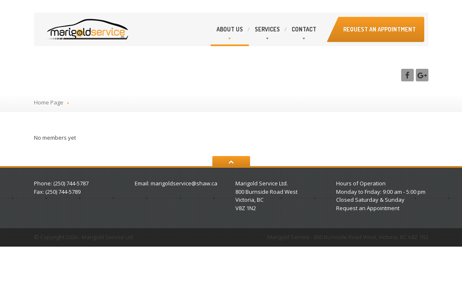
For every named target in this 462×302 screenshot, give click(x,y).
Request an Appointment (367, 208)
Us (230, 29)
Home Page (48, 102)
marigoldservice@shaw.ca (184, 183)
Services (267, 29)
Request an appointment (379, 29)
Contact (304, 29)
